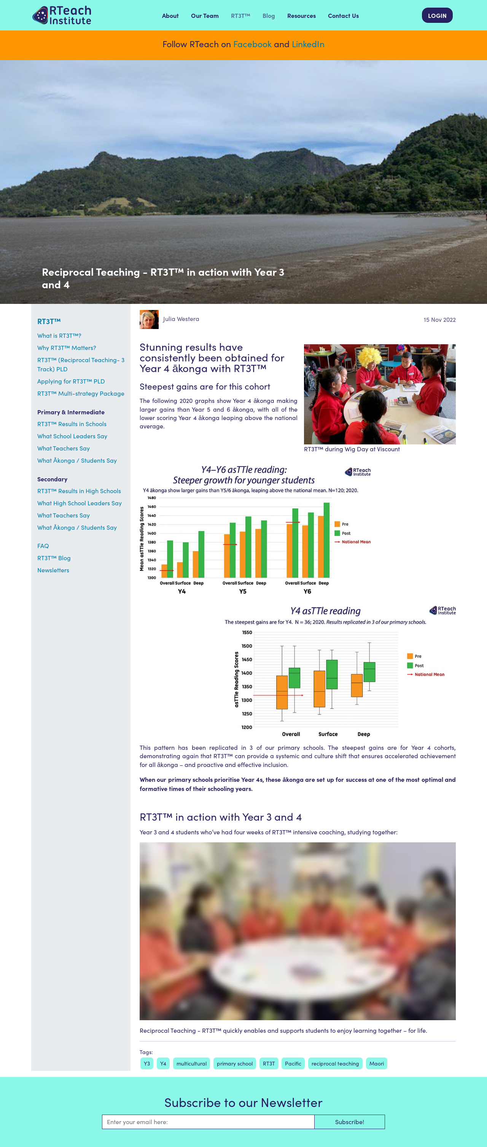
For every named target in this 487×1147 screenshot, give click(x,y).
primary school (235, 1063)
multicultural (192, 1063)
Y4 (163, 1063)
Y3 (147, 1063)
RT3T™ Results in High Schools (79, 491)
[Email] (208, 1122)
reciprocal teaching (335, 1063)
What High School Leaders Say (79, 503)
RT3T (269, 1063)
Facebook (252, 44)
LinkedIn (308, 44)
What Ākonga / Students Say (77, 460)
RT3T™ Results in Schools (72, 424)
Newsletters (53, 570)
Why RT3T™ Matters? (66, 347)
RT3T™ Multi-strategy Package (80, 393)
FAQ (43, 546)
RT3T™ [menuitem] (240, 15)
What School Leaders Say (72, 436)
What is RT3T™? (59, 335)
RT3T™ (49, 321)
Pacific (293, 1063)
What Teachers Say (63, 448)
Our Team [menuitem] (205, 15)
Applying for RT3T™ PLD (71, 381)
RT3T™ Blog (54, 558)
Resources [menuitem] (301, 15)
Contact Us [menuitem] (343, 15)
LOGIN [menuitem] (437, 15)
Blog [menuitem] (269, 15)
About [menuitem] (170, 15)
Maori (376, 1063)
